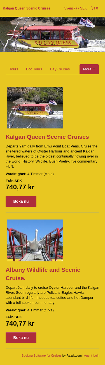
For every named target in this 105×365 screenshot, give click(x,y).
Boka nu (21, 201)
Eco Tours (34, 69)
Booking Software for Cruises (42, 355)
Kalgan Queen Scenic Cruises (26, 8)
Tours (13, 69)
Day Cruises (60, 69)
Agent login (91, 355)
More (89, 69)
